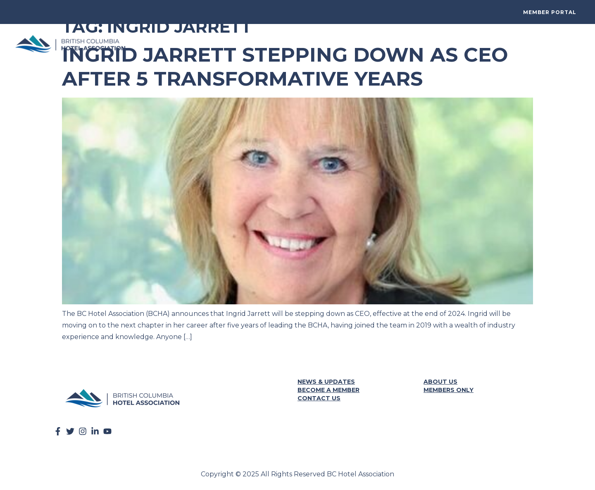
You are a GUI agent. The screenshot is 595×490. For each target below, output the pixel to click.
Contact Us (319, 398)
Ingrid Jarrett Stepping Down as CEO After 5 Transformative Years (285, 67)
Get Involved (299, 44)
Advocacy (393, 44)
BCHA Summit (250, 44)
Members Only (449, 390)
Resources (349, 44)
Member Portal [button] (549, 12)
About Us (567, 44)
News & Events (520, 44)
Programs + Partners (453, 44)
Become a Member (328, 390)
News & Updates (326, 381)
